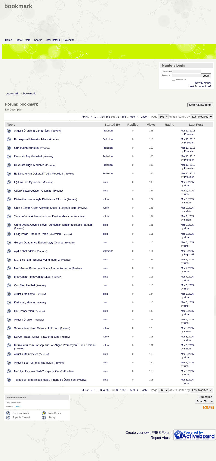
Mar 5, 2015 (187, 371)
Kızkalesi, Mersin (24, 302)
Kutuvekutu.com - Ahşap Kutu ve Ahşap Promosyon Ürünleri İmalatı (55, 345)
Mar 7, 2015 (187, 259)
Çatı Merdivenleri (24, 285)
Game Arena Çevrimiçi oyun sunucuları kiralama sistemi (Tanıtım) (53, 224)
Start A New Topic (200, 104)
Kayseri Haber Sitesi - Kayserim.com (36, 336)
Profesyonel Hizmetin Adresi (31, 139)
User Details (53, 40)
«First (85, 116)
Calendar (69, 40)
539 (132, 116)
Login (206, 75)
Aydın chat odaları (25, 251)
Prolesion (108, 130)
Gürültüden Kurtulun (26, 147)
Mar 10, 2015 (188, 130)
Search (38, 40)
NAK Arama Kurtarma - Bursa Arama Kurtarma (42, 268)
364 (102, 116)
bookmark (12, 93)
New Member (203, 83)
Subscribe (206, 396)
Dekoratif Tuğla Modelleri (29, 165)
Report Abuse (161, 438)
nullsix (106, 199)
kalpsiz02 (108, 251)
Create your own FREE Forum (149, 432)
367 (118, 116)
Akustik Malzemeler (26, 354)
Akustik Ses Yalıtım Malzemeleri (33, 362)
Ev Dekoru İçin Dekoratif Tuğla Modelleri (38, 173)
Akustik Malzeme (24, 293)
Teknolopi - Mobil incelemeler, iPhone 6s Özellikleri (44, 379)
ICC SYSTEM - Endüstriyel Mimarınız (37, 259)
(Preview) (56, 131)
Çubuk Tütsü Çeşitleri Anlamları (33, 190)
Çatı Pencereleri (24, 311)
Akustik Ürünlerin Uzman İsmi (32, 130)
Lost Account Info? (200, 86)
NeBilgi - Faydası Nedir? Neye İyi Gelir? (38, 371)
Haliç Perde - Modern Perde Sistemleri (37, 234)
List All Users (23, 40)
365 (107, 116)
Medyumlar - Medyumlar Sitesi (32, 276)
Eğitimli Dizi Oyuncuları (28, 182)
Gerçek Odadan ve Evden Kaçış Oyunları (39, 242)
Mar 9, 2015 (187, 182)
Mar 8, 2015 (187, 225)
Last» (144, 116)
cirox (105, 182)
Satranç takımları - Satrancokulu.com (36, 328)
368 (123, 116)
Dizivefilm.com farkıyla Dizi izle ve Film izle (40, 199)
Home (8, 40)
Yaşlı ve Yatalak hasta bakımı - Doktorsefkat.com (43, 216)
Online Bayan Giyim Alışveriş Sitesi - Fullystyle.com (45, 207)
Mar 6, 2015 (187, 285)
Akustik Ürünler (23, 319)
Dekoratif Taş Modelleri (28, 156)
